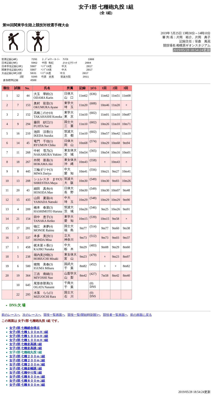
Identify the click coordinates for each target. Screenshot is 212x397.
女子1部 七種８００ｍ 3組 (27, 386)
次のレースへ (31, 316)
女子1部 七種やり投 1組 (25, 374)
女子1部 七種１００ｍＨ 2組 (28, 337)
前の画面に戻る (141, 316)
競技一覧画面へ (54, 316)
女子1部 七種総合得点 (24, 329)
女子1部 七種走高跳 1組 (25, 345)
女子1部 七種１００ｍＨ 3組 (28, 341)
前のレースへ (11, 316)
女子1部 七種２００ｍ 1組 (27, 357)
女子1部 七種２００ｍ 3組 (27, 365)
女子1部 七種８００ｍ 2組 (27, 382)
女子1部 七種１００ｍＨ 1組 (28, 333)
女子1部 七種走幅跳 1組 (25, 369)
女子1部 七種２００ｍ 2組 (27, 361)
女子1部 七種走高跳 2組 (25, 349)
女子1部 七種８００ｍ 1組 (27, 378)
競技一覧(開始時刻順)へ (84, 316)
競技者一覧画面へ (115, 316)
